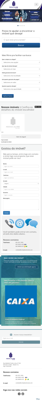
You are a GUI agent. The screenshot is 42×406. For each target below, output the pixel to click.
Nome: (5, 164)
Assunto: (5, 192)
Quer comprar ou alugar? (9, 59)
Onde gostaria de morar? (9, 72)
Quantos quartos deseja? (9, 86)
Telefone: (6, 175)
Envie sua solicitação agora (27, 267)
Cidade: (5, 187)
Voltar (37, 107)
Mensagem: (6, 198)
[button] (3, 15)
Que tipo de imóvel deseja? (9, 66)
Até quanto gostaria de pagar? (10, 79)
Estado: (5, 181)
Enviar (6, 213)
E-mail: (5, 169)
